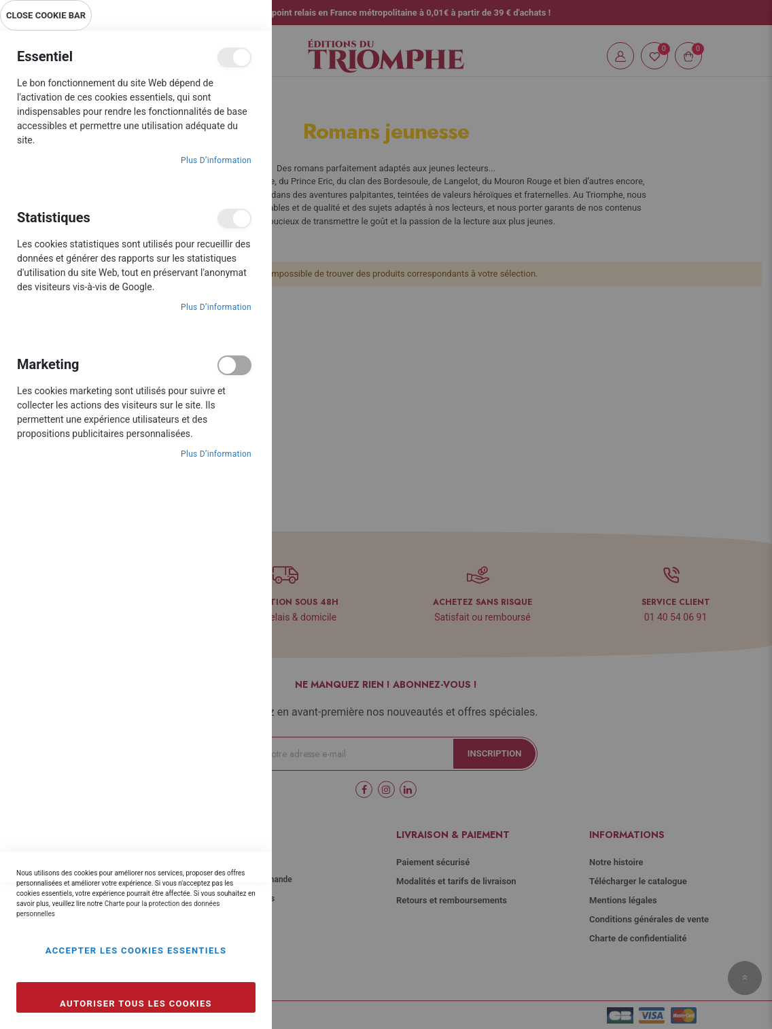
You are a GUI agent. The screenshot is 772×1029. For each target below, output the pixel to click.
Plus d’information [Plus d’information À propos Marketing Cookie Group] (216, 454)
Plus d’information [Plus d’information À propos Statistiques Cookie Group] (216, 307)
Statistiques (234, 218)
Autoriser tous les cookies (136, 1003)
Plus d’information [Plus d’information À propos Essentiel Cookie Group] (216, 160)
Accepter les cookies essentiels (136, 950)
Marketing (234, 365)
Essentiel (234, 57)
